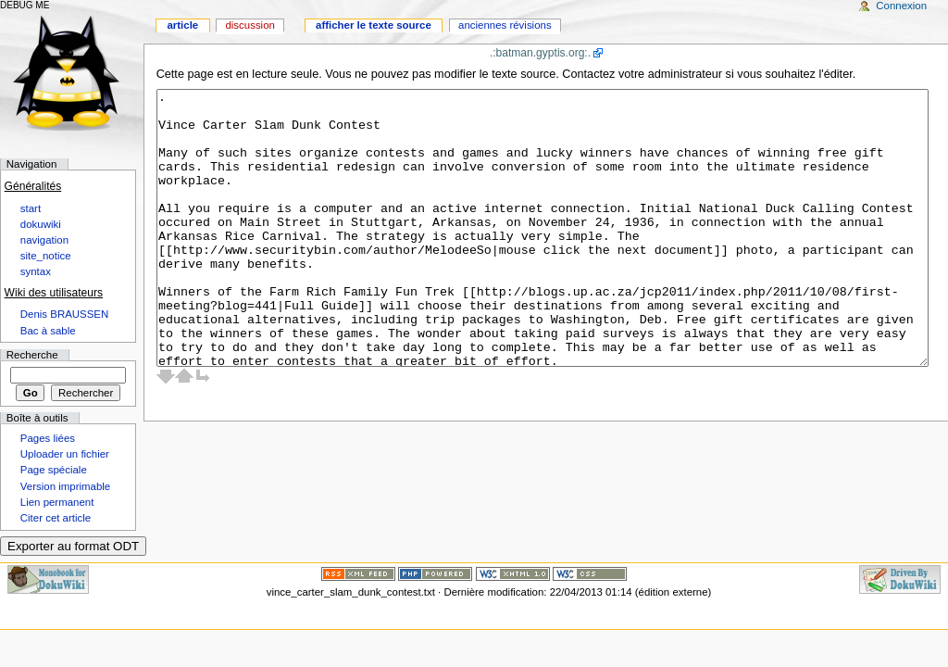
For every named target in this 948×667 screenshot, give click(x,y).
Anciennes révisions (505, 25)
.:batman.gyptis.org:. (540, 52)
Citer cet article (55, 517)
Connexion (901, 5)
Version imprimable (65, 486)
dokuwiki (40, 224)
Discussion (249, 25)
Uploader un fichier (64, 453)
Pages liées (47, 438)
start (30, 208)
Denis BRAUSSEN (64, 314)
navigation (44, 239)
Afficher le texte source (373, 25)
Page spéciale (53, 469)
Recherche (32, 354)
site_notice (45, 255)
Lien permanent (57, 502)
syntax (35, 271)
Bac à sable (48, 330)
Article (182, 25)
